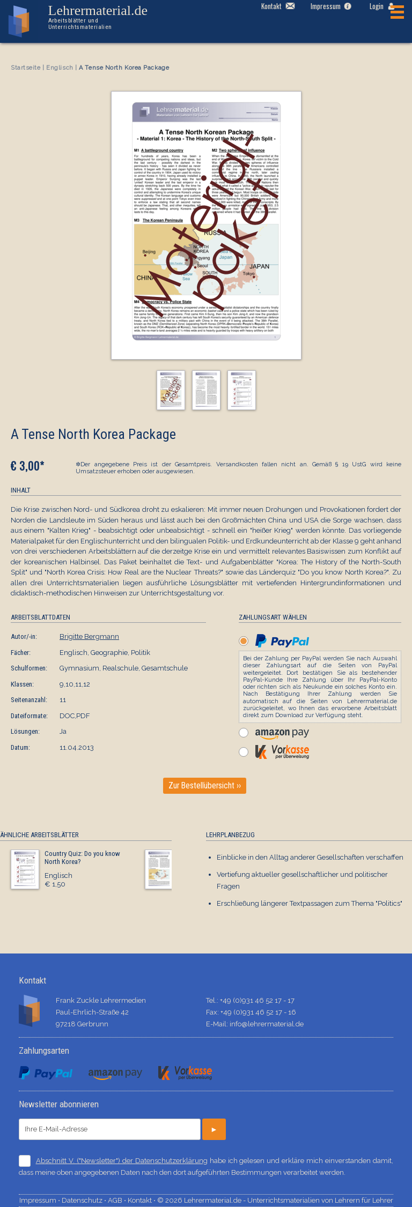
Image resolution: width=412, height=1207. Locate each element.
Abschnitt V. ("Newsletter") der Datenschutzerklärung (122, 1161)
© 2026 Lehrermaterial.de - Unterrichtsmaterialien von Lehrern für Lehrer (275, 1200)
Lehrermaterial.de (106, 17)
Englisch (59, 67)
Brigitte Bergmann (89, 636)
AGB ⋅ (118, 1200)
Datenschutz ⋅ (85, 1200)
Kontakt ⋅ (142, 1200)
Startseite (26, 67)
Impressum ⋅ (40, 1200)
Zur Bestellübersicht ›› (204, 786)
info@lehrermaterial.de (267, 1024)
